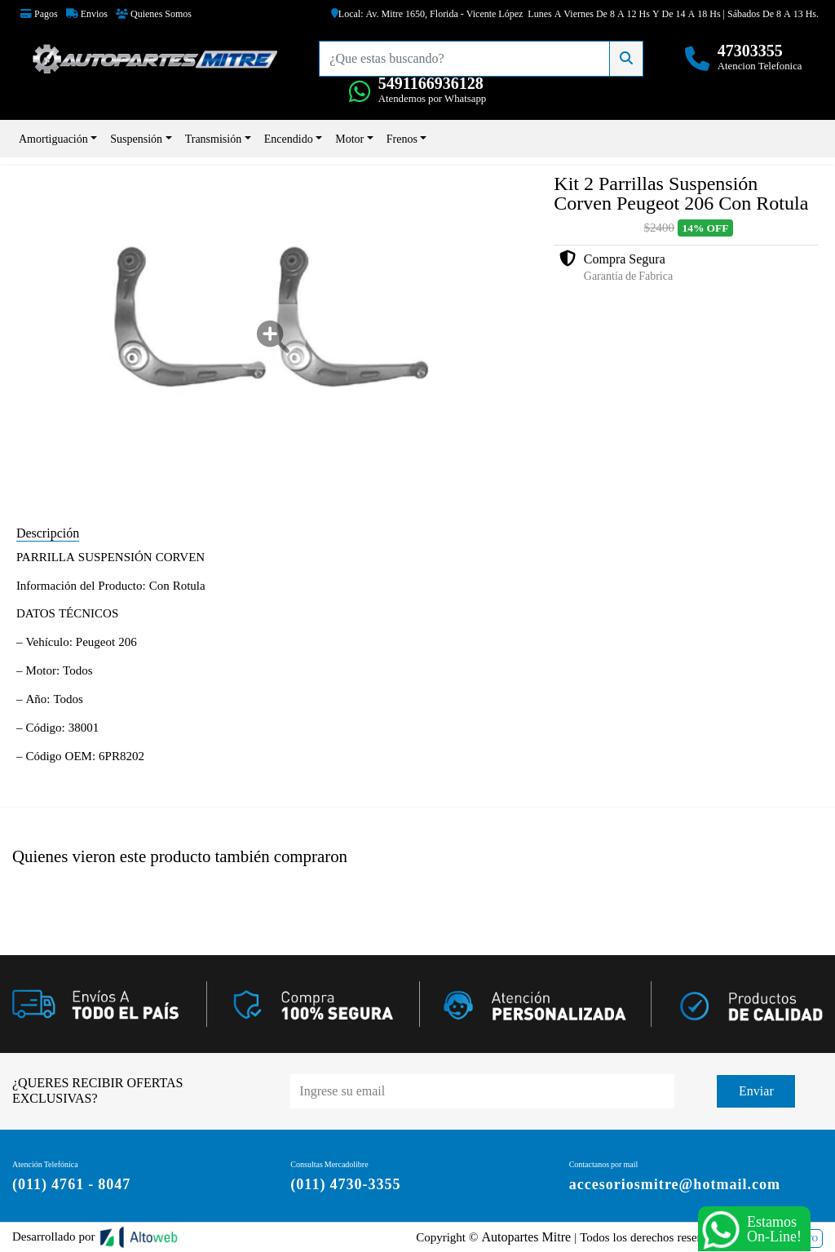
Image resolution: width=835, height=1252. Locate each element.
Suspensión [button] (136, 138)
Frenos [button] (402, 138)
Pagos (39, 14)
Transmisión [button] (213, 138)
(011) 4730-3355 (345, 1183)
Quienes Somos (154, 14)
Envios (87, 14)
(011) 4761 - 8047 (71, 1183)
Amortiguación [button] (53, 138)
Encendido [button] (288, 138)
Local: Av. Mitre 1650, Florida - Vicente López (427, 14)
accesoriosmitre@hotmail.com (674, 1183)
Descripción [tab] (47, 533)
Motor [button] (349, 138)
